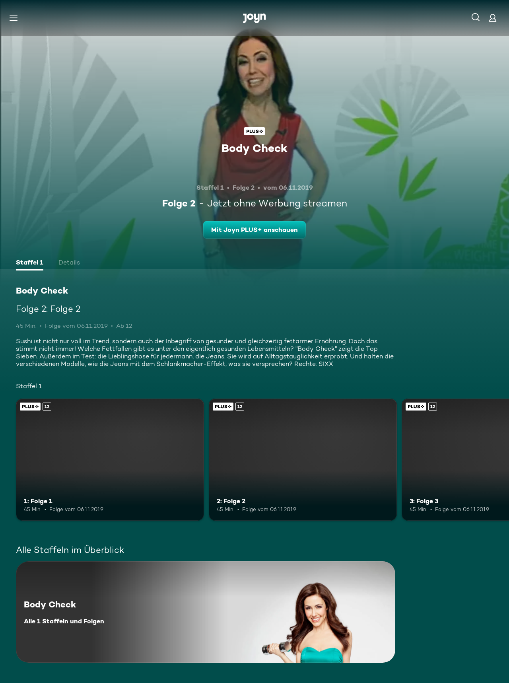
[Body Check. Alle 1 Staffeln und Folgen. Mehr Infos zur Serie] (205, 612)
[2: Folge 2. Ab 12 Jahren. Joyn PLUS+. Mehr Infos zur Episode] (303, 460)
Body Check (254, 148)
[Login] (492, 18)
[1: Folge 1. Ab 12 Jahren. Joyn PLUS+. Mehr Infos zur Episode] (110, 460)
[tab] (29, 263)
